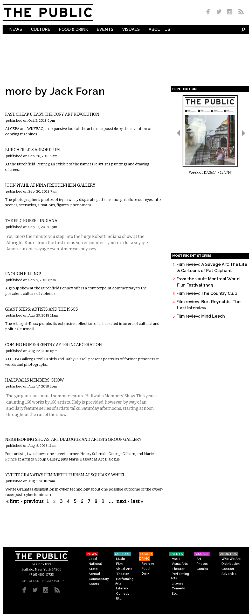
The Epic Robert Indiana (31, 220)
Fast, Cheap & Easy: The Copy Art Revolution (52, 114)
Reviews (148, 563)
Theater (122, 574)
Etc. (119, 598)
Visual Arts (20, 106)
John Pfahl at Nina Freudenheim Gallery (50, 185)
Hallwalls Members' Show (34, 380)
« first (12, 501)
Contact (228, 569)
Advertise (229, 574)
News (15, 29)
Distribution (231, 564)
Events (105, 29)
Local (93, 559)
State (93, 569)
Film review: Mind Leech (200, 316)
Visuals (131, 29)
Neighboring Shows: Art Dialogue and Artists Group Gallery (73, 439)
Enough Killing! (23, 273)
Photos (202, 564)
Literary (122, 588)
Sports (94, 584)
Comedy (122, 593)
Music (120, 559)
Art (199, 559)
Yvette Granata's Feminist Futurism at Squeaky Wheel (65, 474)
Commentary (99, 579)
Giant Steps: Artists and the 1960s (41, 309)
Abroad (94, 574)
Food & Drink (73, 29)
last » (137, 501)
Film (119, 564)
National (95, 564)
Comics (202, 569)
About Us (159, 29)
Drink (145, 573)
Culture (40, 29)
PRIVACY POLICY (53, 581)
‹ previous (32, 501)
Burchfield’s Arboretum (32, 149)
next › (122, 501)
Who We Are (231, 559)
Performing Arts (124, 581)
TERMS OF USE (29, 581)
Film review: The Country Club (206, 293)
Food (146, 568)
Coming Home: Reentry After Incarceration (53, 344)
